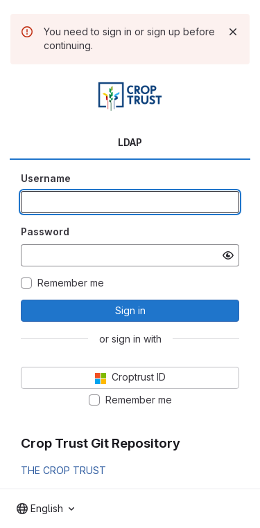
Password (45, 231)
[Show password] (228, 255)
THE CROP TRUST (63, 470)
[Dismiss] (233, 32)
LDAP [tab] (130, 142)
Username (46, 178)
